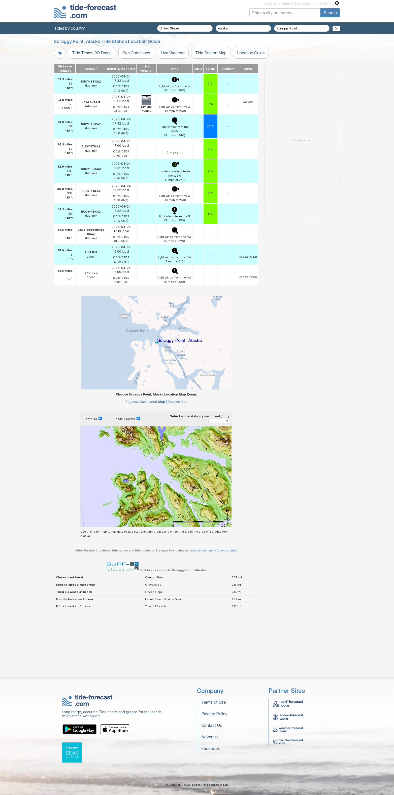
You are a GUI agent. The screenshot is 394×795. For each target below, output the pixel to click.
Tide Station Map (210, 52)
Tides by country (69, 28)
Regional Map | (136, 402)
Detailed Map (177, 402)
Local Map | (157, 402)
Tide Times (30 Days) (92, 52)
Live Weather (173, 52)
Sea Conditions (136, 52)
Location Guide (251, 52)
